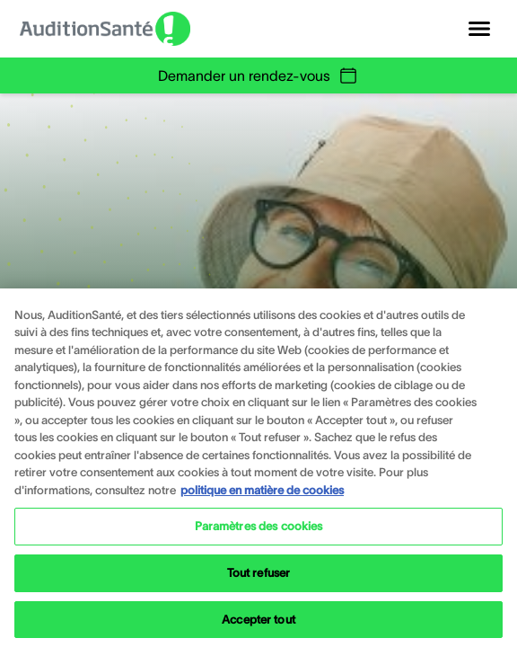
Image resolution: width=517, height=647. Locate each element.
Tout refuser (259, 582)
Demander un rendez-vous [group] (258, 75)
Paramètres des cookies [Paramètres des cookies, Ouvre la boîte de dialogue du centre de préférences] (259, 536)
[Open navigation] (479, 29)
